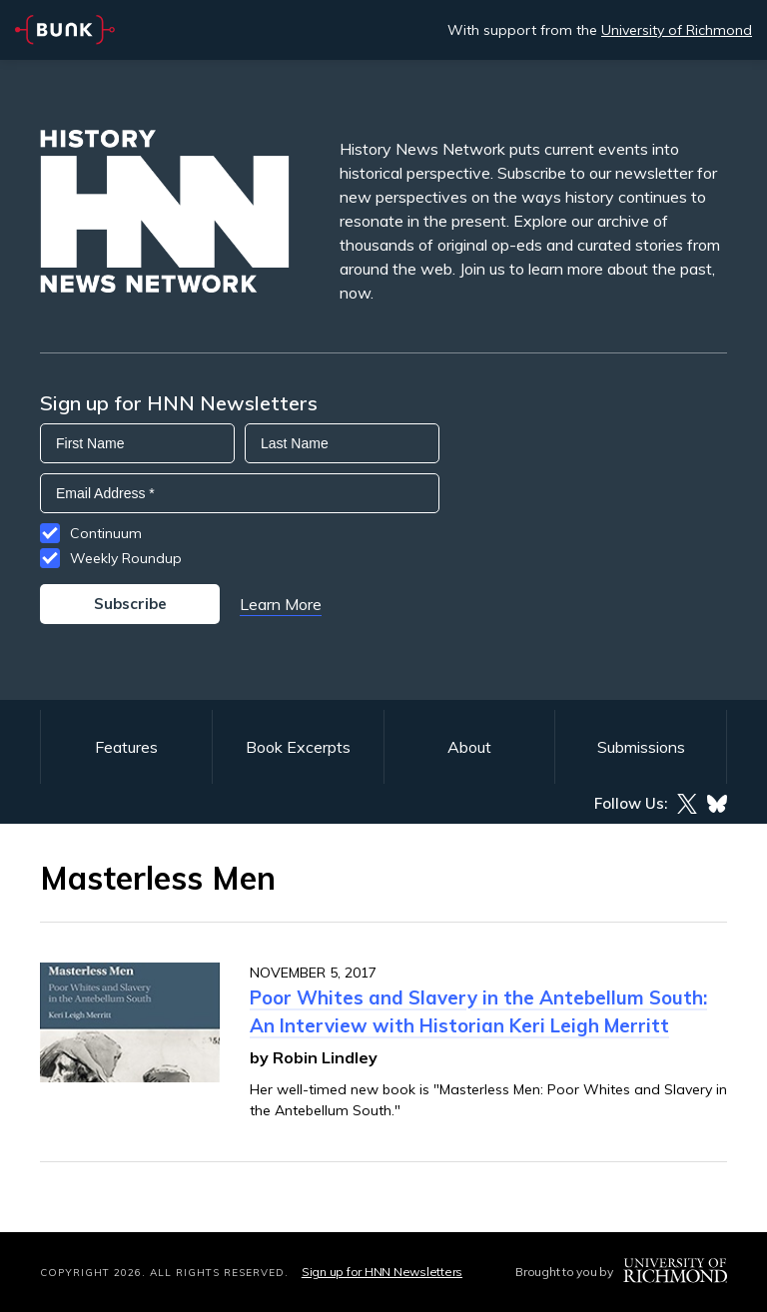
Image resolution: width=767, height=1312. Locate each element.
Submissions (641, 747)
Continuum (106, 533)
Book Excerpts (298, 747)
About (469, 747)
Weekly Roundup (126, 558)
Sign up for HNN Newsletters (382, 1271)
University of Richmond (676, 30)
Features (126, 747)
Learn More (281, 604)
